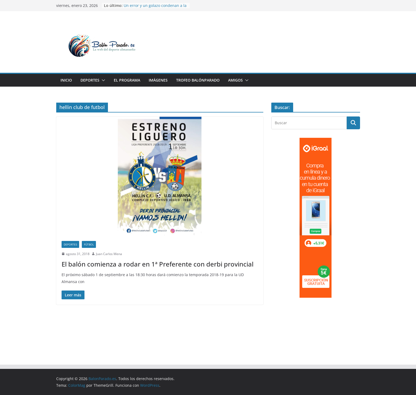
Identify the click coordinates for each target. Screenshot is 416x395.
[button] (102, 80)
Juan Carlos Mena (109, 254)
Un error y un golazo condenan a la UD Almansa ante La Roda (155, 8)
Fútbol (89, 244)
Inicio (66, 80)
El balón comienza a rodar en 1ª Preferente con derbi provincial (157, 264)
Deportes (89, 80)
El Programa (127, 80)
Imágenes (158, 80)
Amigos (235, 80)
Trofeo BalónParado (198, 80)
